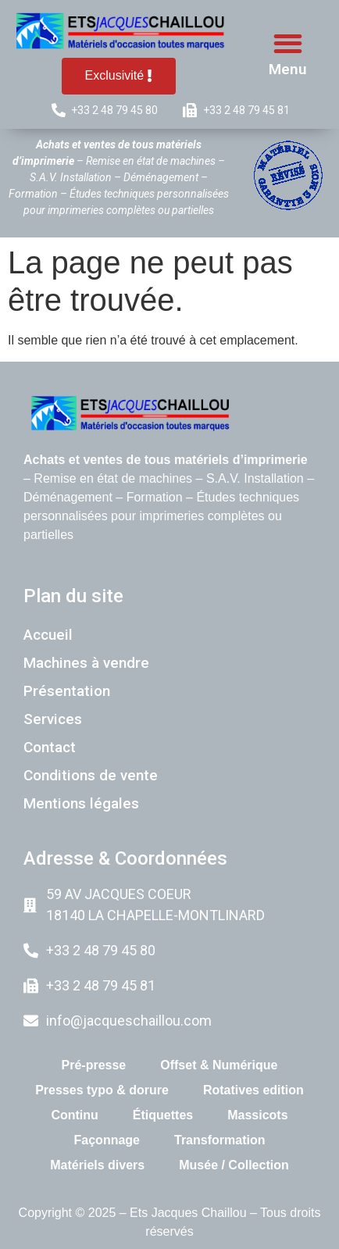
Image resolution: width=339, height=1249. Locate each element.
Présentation (66, 691)
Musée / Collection (233, 1165)
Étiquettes (163, 1115)
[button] (289, 43)
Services (52, 719)
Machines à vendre (86, 663)
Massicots (257, 1115)
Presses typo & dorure (102, 1090)
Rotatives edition (253, 1090)
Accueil (48, 635)
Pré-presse (94, 1065)
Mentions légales (81, 803)
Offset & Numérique (218, 1065)
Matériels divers (97, 1165)
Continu (74, 1115)
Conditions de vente (90, 775)
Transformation (219, 1140)
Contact (49, 747)
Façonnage (107, 1140)
